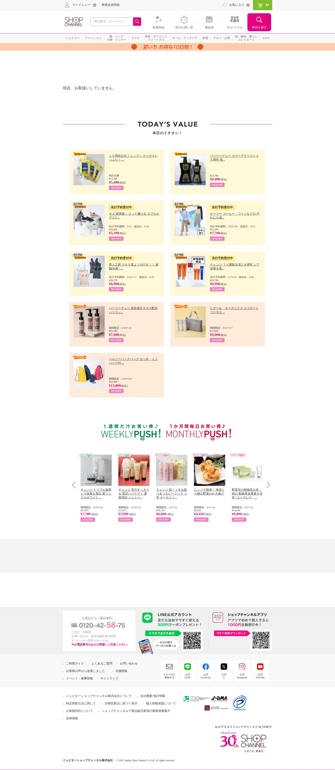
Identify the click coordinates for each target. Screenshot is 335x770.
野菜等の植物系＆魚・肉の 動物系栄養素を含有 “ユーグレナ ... (247, 493)
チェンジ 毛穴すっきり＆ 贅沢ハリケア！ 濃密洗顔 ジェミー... (133, 493)
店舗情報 (121, 671)
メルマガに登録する (169, 676)
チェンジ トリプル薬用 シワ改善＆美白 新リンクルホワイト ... (96, 493)
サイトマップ (109, 678)
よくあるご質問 (101, 663)
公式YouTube (260, 676)
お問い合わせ (129, 663)
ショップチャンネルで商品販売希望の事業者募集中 (135, 711)
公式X (223, 676)
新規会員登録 (111, 4)
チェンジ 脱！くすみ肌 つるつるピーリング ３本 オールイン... (171, 493)
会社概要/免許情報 (152, 696)
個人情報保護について (161, 703)
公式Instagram (242, 676)
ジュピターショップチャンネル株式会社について (99, 696)
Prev (75, 484)
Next (266, 484)
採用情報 (72, 718)
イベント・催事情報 (79, 678)
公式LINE (187, 676)
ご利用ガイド (75, 663)
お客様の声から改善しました (85, 671)
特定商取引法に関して (81, 703)
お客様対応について (79, 711)
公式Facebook (206, 676)
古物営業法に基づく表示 (120, 703)
